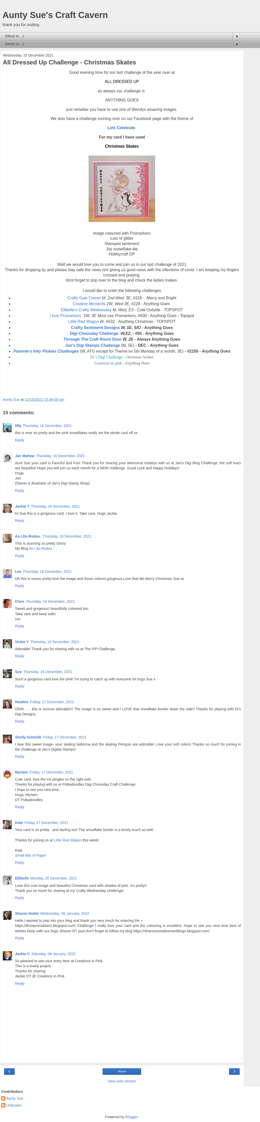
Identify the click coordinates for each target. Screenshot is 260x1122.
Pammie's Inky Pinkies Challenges (46, 351)
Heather (22, 702)
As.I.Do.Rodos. (28, 536)
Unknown (14, 1105)
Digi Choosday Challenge (94, 333)
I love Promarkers (65, 316)
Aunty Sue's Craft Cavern (55, 15)
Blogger (131, 1117)
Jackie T (22, 506)
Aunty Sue (14, 1098)
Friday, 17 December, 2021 (52, 702)
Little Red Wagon (83, 321)
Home (122, 1071)
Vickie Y (22, 642)
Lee (18, 571)
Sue (18, 672)
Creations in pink (108, 363)
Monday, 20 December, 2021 (53, 878)
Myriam (21, 772)
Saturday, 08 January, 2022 (53, 954)
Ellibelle (22, 878)
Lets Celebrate (121, 128)
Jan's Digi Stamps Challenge (92, 345)
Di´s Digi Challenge (106, 357)
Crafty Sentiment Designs (95, 327)
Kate (19, 823)
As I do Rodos (40, 548)
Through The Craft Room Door (92, 339)
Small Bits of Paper (30, 855)
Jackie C (22, 954)
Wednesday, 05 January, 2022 (64, 913)
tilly (18, 426)
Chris (19, 601)
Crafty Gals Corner (84, 298)
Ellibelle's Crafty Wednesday (86, 310)
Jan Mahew (25, 456)
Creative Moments (89, 304)
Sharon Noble (27, 913)
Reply (19, 440)
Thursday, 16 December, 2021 (47, 426)
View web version (122, 1081)
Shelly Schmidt (28, 737)
